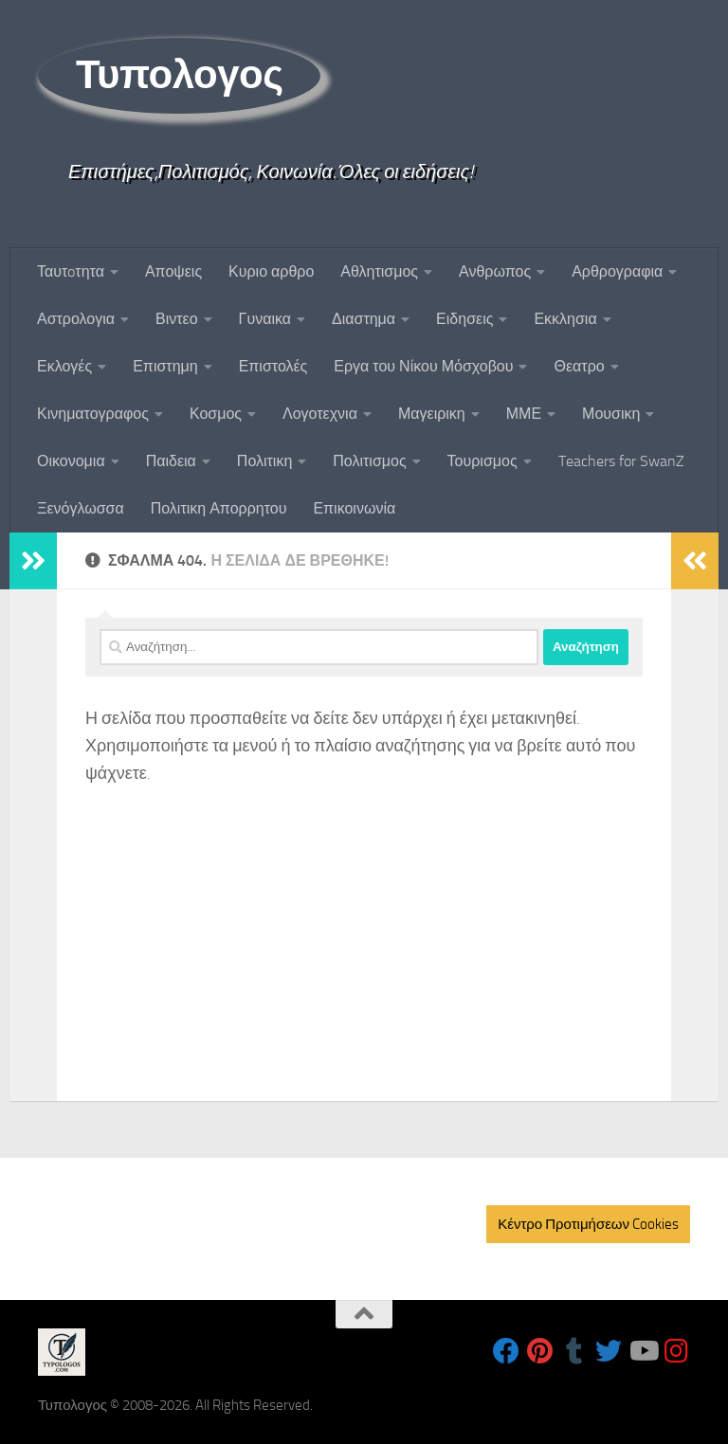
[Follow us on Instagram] (677, 1351)
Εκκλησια (565, 319)
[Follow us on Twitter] (608, 1351)
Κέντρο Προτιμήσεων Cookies (588, 1224)
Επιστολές (273, 366)
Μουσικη (611, 414)
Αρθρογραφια (617, 271)
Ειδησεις (464, 319)
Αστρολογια (76, 319)
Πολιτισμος (369, 461)
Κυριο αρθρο (271, 271)
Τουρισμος (482, 461)
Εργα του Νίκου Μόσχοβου (423, 366)
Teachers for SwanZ (621, 461)
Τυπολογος (179, 75)
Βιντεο (176, 319)
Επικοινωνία (354, 508)
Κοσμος (216, 414)
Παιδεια (171, 461)
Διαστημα (363, 319)
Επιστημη (165, 366)
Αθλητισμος (379, 271)
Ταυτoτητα (70, 271)
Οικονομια (71, 461)
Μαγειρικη (431, 414)
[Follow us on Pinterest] (540, 1351)
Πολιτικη (264, 461)
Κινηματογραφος (93, 414)
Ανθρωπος (495, 271)
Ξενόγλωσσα (80, 508)
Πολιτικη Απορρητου (219, 508)
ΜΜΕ (523, 414)
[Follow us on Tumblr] (574, 1351)
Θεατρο (579, 366)
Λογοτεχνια (319, 414)
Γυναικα (265, 319)
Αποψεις (173, 271)
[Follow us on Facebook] (506, 1351)
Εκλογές (64, 366)
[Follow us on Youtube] (642, 1351)
